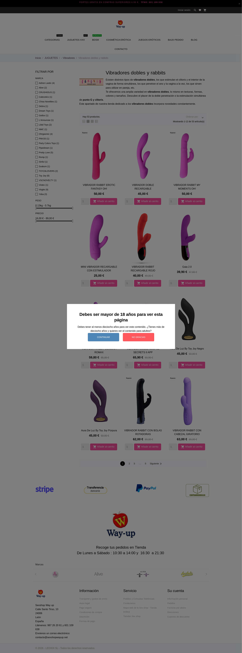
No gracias (138, 337)
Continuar (103, 337)
